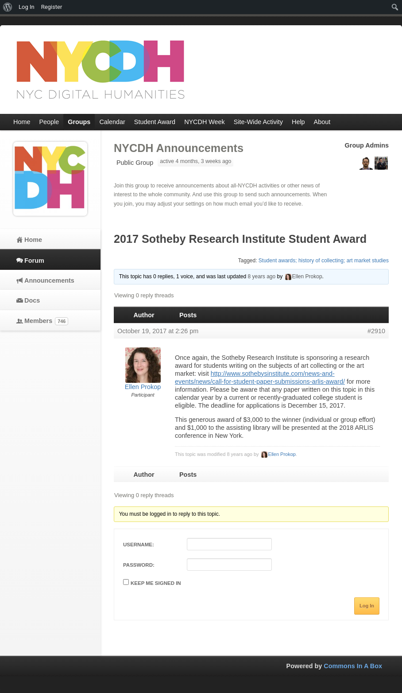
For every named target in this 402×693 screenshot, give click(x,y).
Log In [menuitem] (27, 7)
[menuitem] (7, 7)
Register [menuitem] (51, 7)
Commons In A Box (353, 666)
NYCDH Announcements (179, 148)
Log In (366, 605)
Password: (139, 565)
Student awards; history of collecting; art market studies (324, 260)
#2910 (376, 331)
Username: (138, 544)
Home (33, 239)
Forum (34, 260)
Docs (32, 300)
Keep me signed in (156, 583)
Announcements (49, 280)
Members (46, 321)
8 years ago (261, 276)
